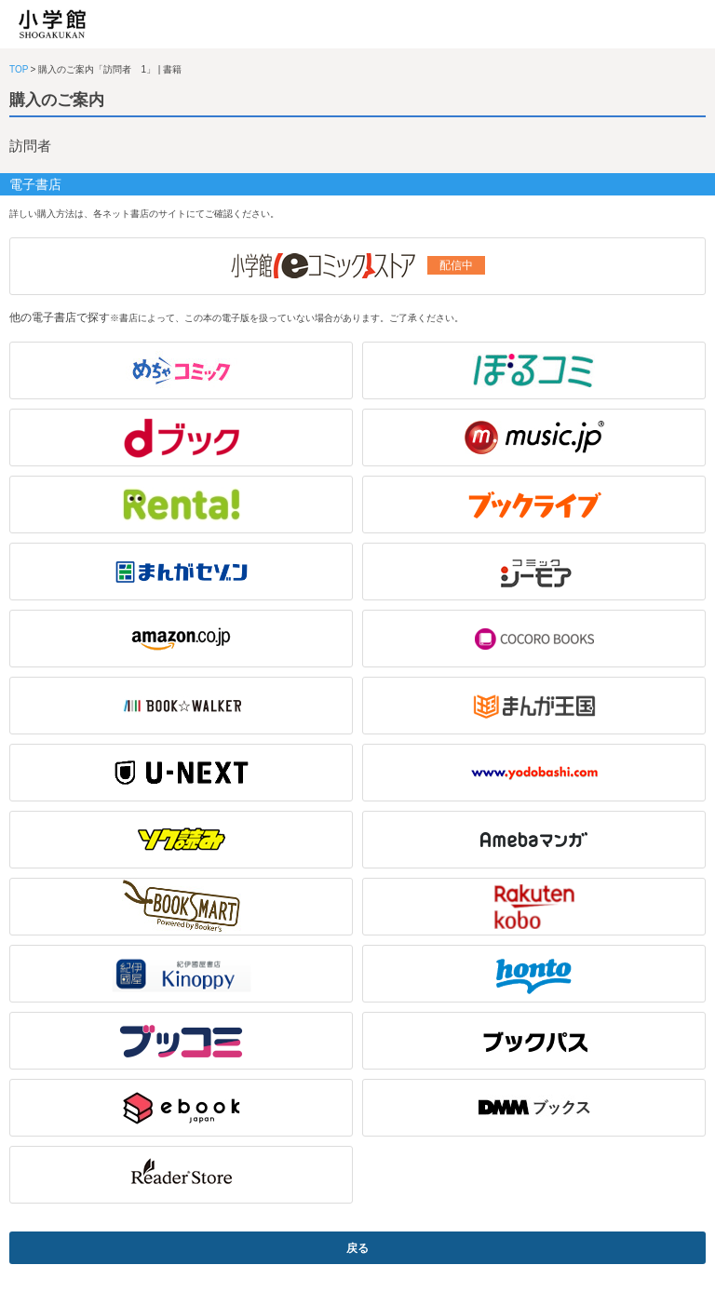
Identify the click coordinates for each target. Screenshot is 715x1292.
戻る (357, 1248)
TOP (18, 69)
